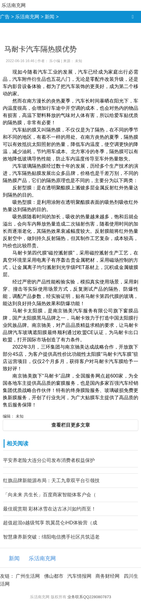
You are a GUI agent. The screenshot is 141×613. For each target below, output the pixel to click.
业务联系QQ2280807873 (89, 597)
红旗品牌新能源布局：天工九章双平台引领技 (51, 480)
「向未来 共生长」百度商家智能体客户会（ (49, 494)
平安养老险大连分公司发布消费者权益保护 (49, 460)
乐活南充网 (14, 5)
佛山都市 (53, 576)
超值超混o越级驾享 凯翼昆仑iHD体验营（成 (50, 522)
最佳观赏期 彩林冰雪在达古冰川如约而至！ (49, 508)
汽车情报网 (79, 576)
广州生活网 (28, 576)
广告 (5, 16)
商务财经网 (107, 576)
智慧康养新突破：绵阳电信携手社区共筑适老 (51, 536)
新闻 (49, 16)
